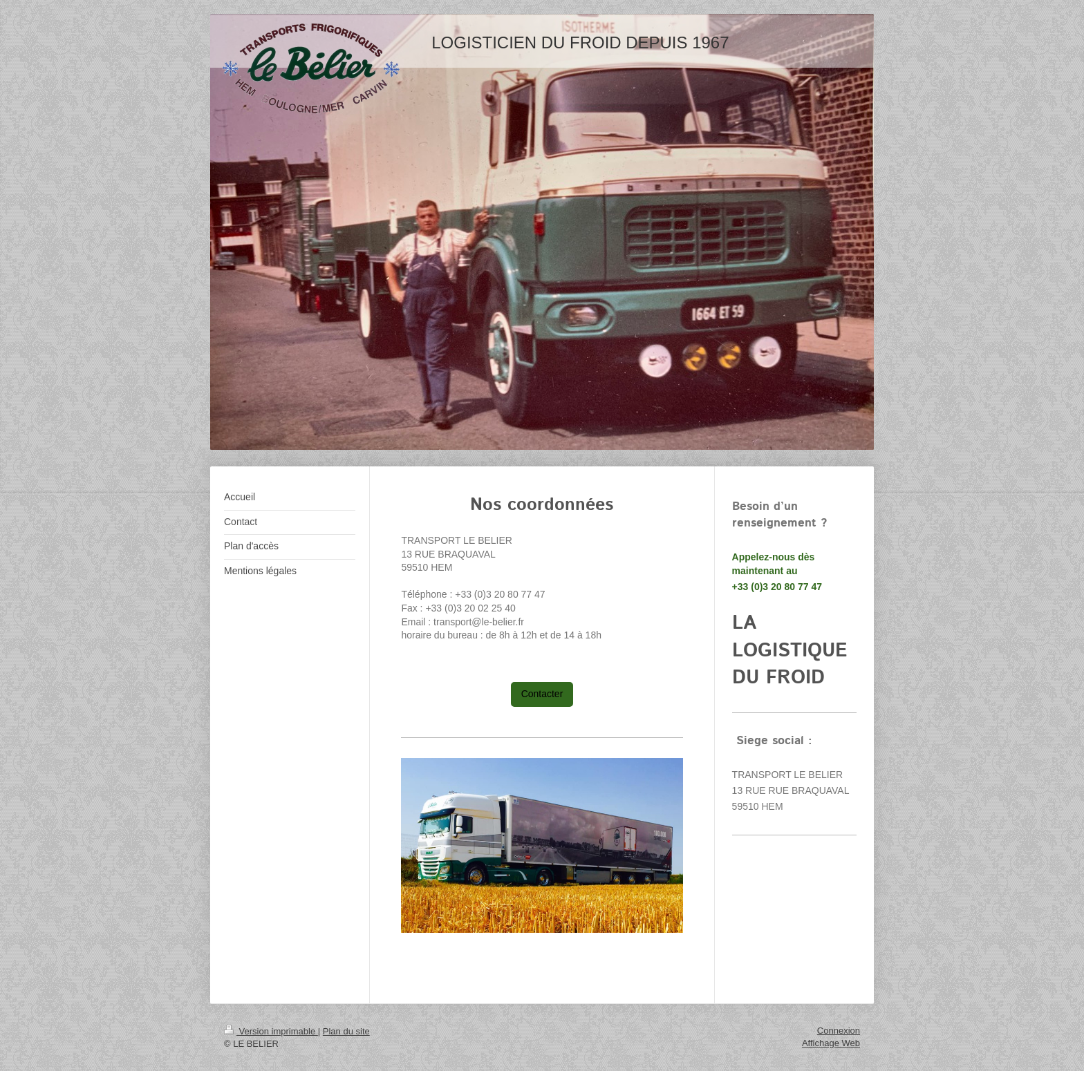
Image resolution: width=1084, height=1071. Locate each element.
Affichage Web (831, 1043)
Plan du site (346, 1031)
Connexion (838, 1030)
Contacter (542, 693)
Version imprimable (271, 1031)
